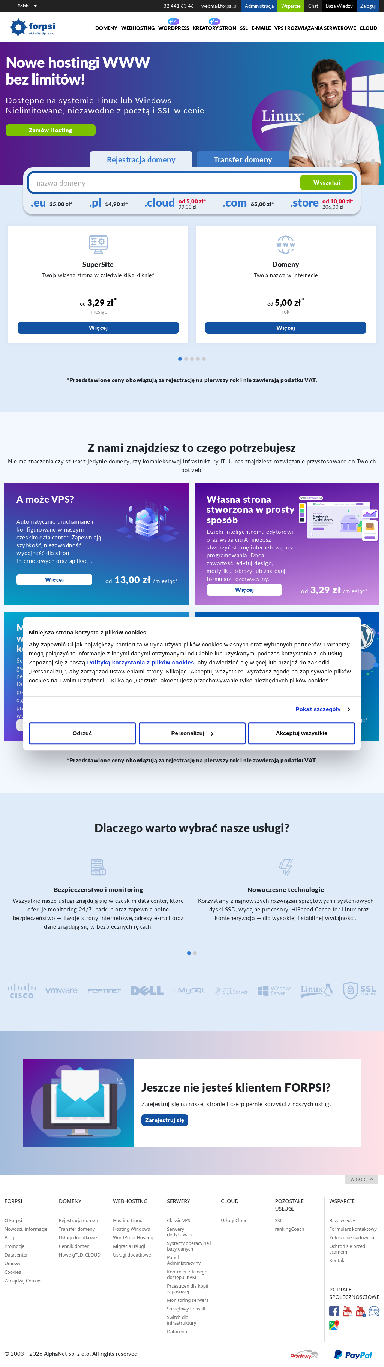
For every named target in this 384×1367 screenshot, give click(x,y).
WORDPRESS (173, 28)
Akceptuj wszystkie (302, 733)
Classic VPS (178, 1220)
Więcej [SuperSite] (98, 327)
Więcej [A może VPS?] (54, 579)
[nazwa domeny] (165, 183)
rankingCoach (289, 1229)
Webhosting (137, 28)
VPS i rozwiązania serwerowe (315, 28)
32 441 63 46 (179, 6)
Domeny (106, 28)
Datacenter (16, 1255)
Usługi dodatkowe (78, 1237)
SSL (244, 28)
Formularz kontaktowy (352, 1229)
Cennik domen (74, 1246)
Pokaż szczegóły (318, 709)
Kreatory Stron (214, 28)
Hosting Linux (127, 1220)
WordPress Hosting (133, 1237)
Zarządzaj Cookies (23, 1281)
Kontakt (337, 1260)
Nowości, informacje (25, 1229)
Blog (9, 1237)
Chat (313, 6)
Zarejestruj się (164, 1120)
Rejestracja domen (78, 1220)
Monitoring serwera (187, 1300)
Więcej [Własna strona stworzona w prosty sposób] (244, 589)
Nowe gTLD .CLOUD (79, 1255)
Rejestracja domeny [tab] (141, 159)
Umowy (12, 1263)
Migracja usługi (129, 1246)
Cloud (368, 28)
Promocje (14, 1246)
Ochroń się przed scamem (347, 1249)
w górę (362, 1179)
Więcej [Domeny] (285, 327)
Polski (27, 6)
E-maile (261, 28)
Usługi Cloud (234, 1220)
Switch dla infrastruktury (181, 1320)
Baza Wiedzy (339, 6)
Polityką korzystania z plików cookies (140, 662)
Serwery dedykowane (180, 1232)
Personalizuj (192, 733)
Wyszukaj (327, 182)
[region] (192, 113)
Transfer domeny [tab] (243, 159)
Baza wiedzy (342, 1220)
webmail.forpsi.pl (219, 6)
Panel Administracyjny (184, 1260)
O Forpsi (13, 1220)
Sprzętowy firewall (186, 1309)
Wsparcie (291, 6)
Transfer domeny (77, 1229)
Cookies (12, 1272)
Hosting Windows (131, 1229)
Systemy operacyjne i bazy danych (189, 1246)
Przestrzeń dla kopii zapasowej (187, 1289)
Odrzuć (82, 733)
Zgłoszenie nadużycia (351, 1237)
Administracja (259, 6)
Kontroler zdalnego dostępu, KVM (187, 1275)
